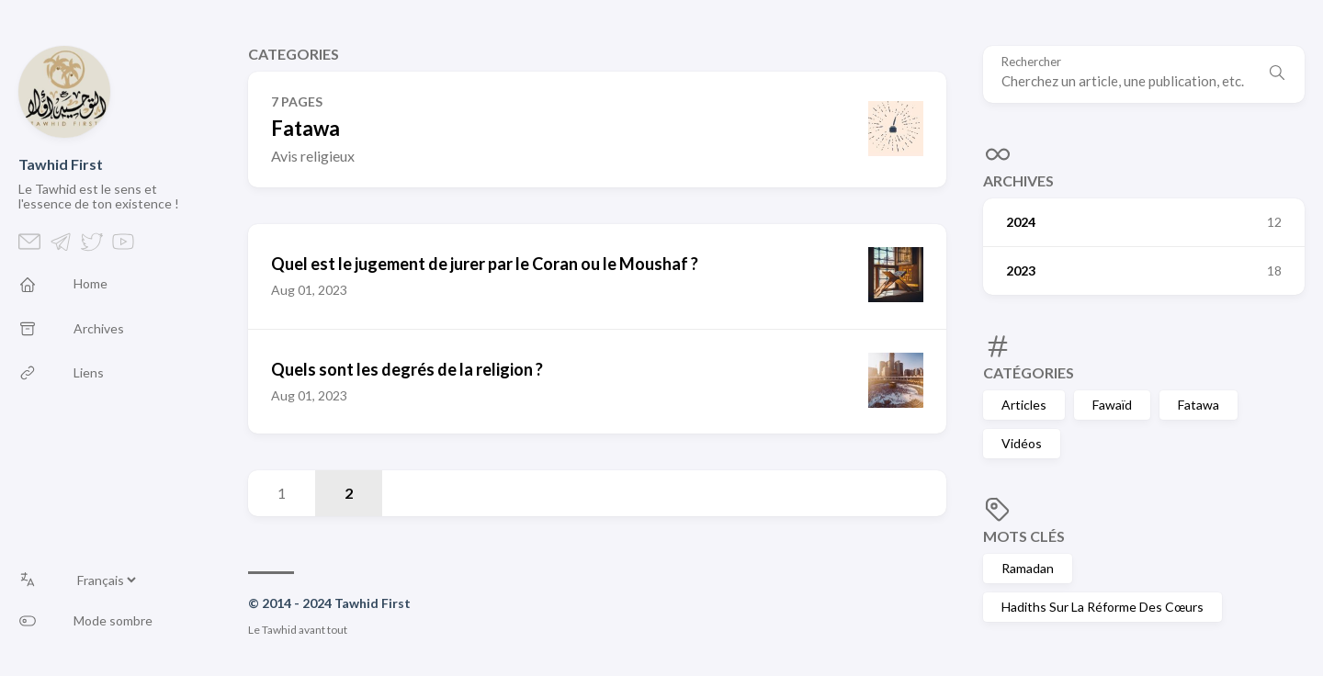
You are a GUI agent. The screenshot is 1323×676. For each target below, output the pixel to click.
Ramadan (1027, 568)
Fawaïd (1112, 404)
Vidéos (1021, 443)
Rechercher (1031, 62)
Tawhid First (60, 164)
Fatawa (1198, 404)
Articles (1023, 404)
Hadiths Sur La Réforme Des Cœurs (1102, 606)
